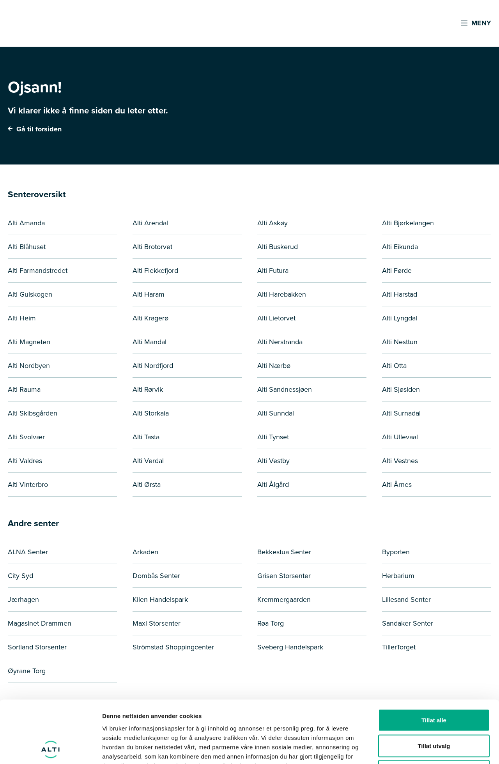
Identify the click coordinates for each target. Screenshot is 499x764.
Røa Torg (270, 623)
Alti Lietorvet (276, 318)
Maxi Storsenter (156, 623)
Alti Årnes (397, 484)
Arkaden (145, 552)
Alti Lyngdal (399, 318)
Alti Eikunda (400, 246)
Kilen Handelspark (160, 599)
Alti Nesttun (400, 342)
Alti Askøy (272, 223)
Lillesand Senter (406, 599)
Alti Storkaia (151, 413)
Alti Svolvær (26, 437)
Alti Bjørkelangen (408, 223)
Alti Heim (22, 318)
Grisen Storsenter (284, 575)
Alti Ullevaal (400, 437)
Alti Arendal (150, 223)
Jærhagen (23, 599)
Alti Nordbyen (29, 365)
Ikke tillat (433, 712)
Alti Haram (149, 294)
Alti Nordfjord (153, 365)
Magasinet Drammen (39, 623)
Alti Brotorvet (152, 246)
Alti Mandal (149, 342)
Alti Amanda (26, 223)
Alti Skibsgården (32, 413)
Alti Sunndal (275, 413)
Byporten (396, 552)
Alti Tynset (273, 437)
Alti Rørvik (148, 389)
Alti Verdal (148, 460)
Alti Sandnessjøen (284, 389)
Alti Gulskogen (30, 294)
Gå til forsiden (35, 129)
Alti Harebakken (281, 294)
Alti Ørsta (147, 484)
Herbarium (398, 575)
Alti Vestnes (400, 460)
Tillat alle (433, 661)
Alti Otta (394, 365)
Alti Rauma (24, 389)
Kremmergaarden (284, 599)
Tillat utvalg (434, 687)
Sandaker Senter (407, 623)
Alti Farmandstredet (37, 270)
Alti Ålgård (273, 484)
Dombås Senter (156, 575)
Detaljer (415, 748)
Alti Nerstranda (280, 342)
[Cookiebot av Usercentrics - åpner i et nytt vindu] (50, 749)
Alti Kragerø (150, 318)
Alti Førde (397, 270)
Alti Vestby (273, 460)
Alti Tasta (146, 437)
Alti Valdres (25, 460)
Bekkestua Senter (284, 552)
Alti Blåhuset (27, 246)
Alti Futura (272, 270)
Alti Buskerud (277, 246)
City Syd (20, 575)
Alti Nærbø (273, 365)
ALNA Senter (28, 552)
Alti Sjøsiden (401, 389)
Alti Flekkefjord (155, 270)
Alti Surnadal (401, 413)
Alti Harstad (399, 294)
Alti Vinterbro (28, 484)
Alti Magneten (29, 342)
